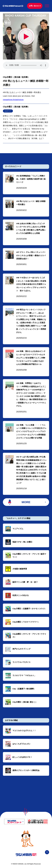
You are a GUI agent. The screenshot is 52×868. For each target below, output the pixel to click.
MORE (26, 502)
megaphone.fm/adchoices (13, 100)
